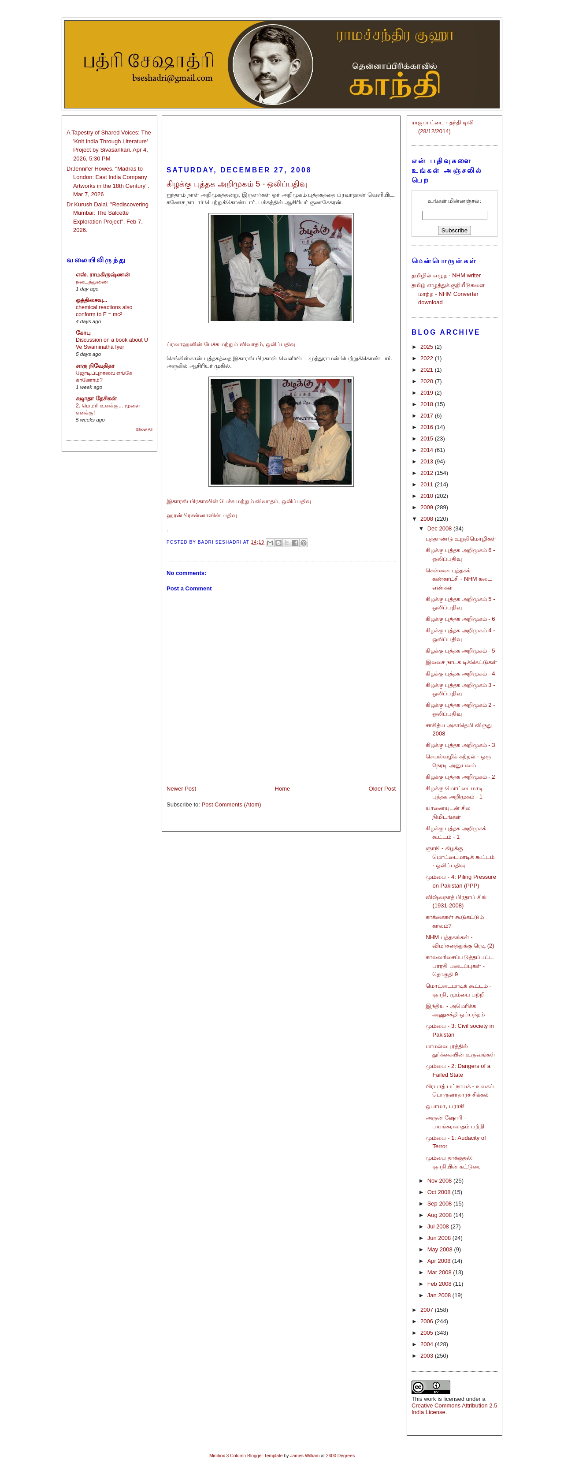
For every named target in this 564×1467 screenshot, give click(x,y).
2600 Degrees (340, 1455)
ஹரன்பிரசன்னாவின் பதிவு (202, 515)
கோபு (83, 332)
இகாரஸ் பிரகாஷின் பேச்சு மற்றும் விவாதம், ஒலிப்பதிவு (239, 501)
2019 (427, 392)
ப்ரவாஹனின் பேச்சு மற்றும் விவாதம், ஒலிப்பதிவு (231, 344)
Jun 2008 (440, 1238)
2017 (427, 415)
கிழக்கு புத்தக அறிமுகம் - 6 (460, 619)
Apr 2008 (439, 1261)
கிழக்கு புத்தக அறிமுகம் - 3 (460, 745)
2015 (427, 438)
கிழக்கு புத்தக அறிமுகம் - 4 (460, 673)
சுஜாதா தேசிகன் (96, 398)
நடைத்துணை (92, 282)
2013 (427, 461)
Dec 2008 (440, 528)
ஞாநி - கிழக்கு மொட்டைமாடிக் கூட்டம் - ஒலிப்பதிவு (460, 857)
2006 (427, 1321)
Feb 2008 (440, 1283)
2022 (427, 358)
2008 (427, 518)
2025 (427, 346)
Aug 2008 (440, 1215)
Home (282, 788)
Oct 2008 (439, 1192)
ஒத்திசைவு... (92, 300)
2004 (427, 1344)
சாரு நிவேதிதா (95, 365)
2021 (427, 369)
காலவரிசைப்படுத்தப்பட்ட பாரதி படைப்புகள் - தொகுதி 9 (460, 966)
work (430, 1399)
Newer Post (181, 788)
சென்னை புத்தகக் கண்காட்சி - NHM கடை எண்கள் (459, 579)
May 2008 (440, 1249)
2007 (427, 1309)
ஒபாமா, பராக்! (445, 1106)
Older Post (382, 788)
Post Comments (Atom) (231, 804)
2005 (427, 1332)
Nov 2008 (440, 1180)
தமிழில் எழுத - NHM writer (446, 275)
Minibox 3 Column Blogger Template (246, 1455)
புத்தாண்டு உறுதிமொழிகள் (461, 538)
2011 (427, 484)
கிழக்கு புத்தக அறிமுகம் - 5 (460, 650)
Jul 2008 (439, 1226)
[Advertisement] (281, 131)
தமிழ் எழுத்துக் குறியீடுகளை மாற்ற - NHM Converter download (448, 294)
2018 (427, 404)
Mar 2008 (440, 1272)
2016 (427, 427)
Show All (144, 429)
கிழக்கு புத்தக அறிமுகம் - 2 (460, 776)
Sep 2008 (440, 1203)
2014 (427, 450)
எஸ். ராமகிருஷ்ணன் (103, 274)
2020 (427, 381)
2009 (427, 507)
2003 (427, 1355)
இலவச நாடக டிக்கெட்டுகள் (461, 662)
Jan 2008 (440, 1295)
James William (304, 1455)
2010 (427, 496)
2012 (427, 473)
